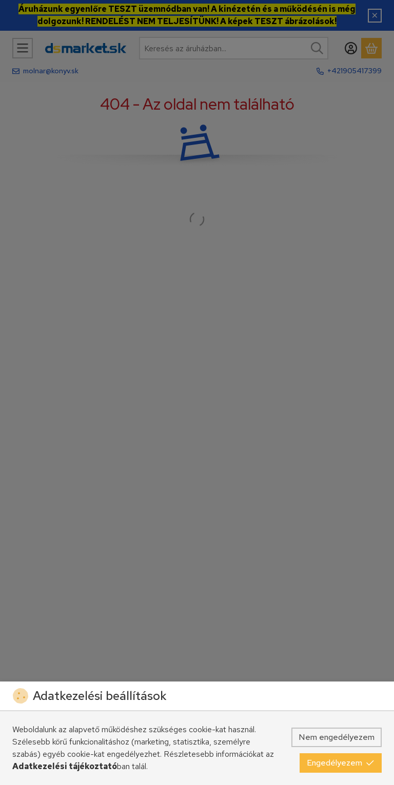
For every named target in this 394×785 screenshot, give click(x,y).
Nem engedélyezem (337, 737)
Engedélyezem (341, 762)
